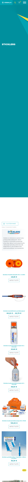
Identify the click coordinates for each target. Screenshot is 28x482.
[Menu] (23, 2)
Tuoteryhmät (9, 224)
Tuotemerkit (9, 227)
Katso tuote (14, 280)
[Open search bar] (15, 2)
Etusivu (3, 227)
